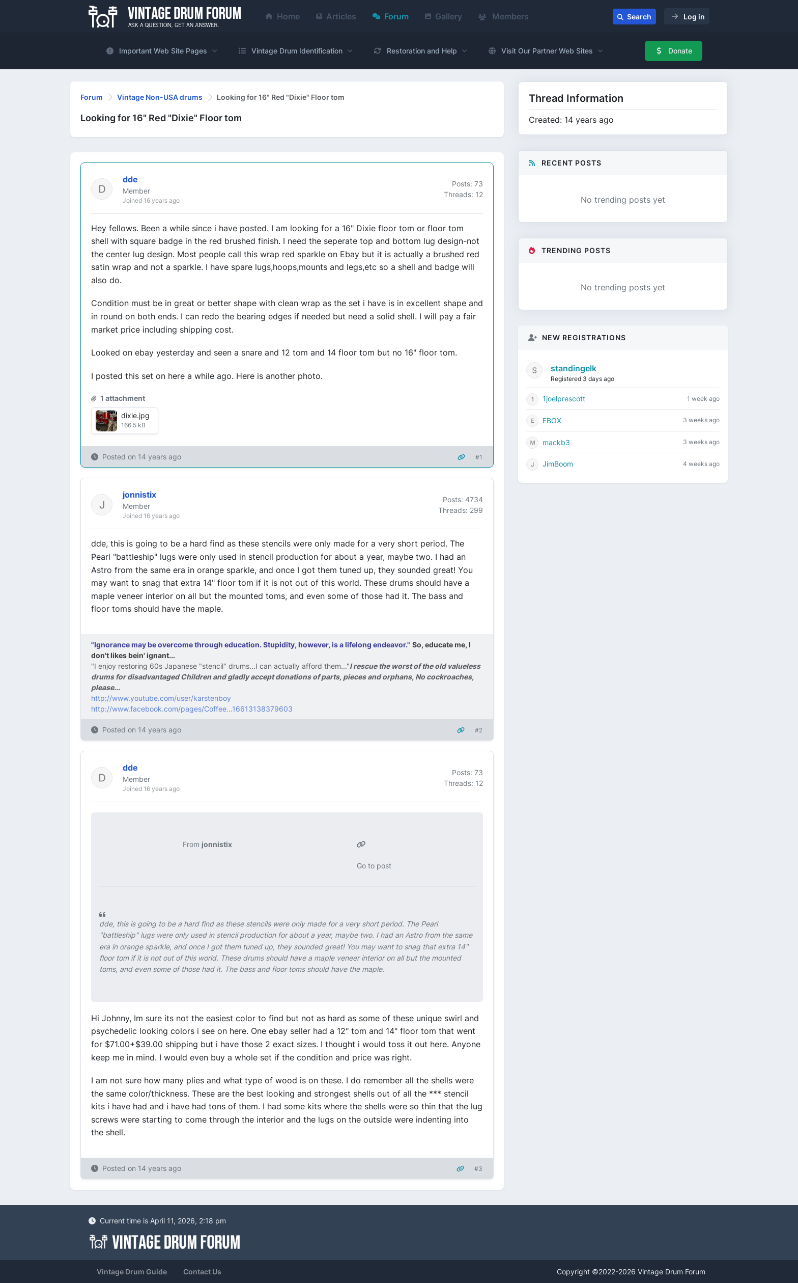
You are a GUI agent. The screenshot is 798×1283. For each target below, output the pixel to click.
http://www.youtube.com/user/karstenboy (161, 698)
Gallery (443, 16)
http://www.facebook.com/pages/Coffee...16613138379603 (192, 708)
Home (283, 16)
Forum (391, 16)
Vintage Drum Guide (132, 1271)
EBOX (552, 420)
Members (503, 16)
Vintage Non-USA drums (160, 97)
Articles (336, 16)
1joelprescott (564, 398)
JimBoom (558, 463)
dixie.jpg (135, 415)
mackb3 (556, 442)
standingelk (573, 368)
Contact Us (202, 1271)
